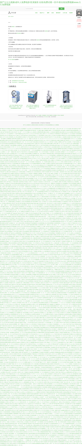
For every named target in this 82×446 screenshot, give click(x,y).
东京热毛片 (45, 368)
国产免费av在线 (9, 186)
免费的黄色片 (53, 168)
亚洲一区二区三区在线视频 (49, 357)
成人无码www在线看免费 (25, 199)
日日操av (67, 150)
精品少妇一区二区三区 (30, 168)
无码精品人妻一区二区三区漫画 (73, 241)
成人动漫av (52, 309)
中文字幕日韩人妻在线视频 (8, 433)
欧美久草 (42, 211)
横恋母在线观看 (45, 196)
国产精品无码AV (52, 251)
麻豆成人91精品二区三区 (33, 261)
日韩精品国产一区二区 (44, 256)
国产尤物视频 (50, 304)
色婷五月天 (41, 337)
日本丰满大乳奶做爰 (33, 213)
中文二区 (36, 297)
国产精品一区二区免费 (28, 166)
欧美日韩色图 (67, 153)
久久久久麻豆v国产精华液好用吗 (53, 403)
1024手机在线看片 (18, 190)
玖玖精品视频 (44, 387)
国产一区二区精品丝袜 (71, 347)
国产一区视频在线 (26, 186)
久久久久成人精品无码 (57, 383)
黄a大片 (9, 355)
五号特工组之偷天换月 (44, 438)
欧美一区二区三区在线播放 (46, 148)
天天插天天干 (32, 282)
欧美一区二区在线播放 (27, 229)
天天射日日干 (79, 193)
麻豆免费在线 (75, 128)
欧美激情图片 (14, 375)
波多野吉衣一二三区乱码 (37, 307)
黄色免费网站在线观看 (43, 302)
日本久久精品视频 (35, 363)
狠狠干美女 (56, 294)
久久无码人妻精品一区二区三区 (56, 256)
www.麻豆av (17, 378)
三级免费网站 (46, 291)
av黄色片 (16, 403)
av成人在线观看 (73, 259)
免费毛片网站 (47, 382)
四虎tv (63, 398)
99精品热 (51, 206)
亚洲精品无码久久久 (42, 355)
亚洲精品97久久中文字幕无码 (21, 292)
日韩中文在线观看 (27, 340)
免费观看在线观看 (51, 387)
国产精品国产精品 (76, 173)
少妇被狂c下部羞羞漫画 (35, 367)
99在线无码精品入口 (33, 135)
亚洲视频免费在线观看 (59, 352)
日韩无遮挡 (28, 377)
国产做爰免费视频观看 (51, 397)
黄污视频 (25, 269)
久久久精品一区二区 (36, 375)
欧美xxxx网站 (58, 309)
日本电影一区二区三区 (8, 334)
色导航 (10, 166)
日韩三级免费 (43, 259)
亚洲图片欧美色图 (68, 161)
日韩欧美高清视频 (11, 188)
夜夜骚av (16, 246)
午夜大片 (72, 175)
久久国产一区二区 (5, 335)
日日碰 (56, 408)
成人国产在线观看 (50, 418)
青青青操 (56, 246)
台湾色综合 (74, 269)
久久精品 (31, 266)
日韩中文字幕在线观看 (44, 249)
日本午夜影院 (51, 372)
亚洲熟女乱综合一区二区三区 (52, 284)
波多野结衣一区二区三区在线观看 (61, 262)
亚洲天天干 (48, 282)
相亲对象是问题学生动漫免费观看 (20, 204)
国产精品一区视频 (34, 236)
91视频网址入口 (73, 385)
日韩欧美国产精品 (37, 281)
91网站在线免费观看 (12, 243)
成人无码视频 (55, 287)
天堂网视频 (17, 397)
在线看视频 (2, 163)
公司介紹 (65, 12)
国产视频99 (74, 228)
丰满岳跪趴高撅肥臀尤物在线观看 (58, 132)
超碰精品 (57, 229)
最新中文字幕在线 (68, 339)
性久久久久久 (66, 433)
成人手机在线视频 (24, 312)
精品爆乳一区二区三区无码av (42, 301)
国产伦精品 (13, 213)
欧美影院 (51, 314)
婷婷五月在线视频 (63, 294)
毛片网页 (74, 339)
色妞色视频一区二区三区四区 (53, 322)
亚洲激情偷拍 (61, 314)
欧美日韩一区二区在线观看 (28, 402)
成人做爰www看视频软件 (48, 373)
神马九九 (27, 370)
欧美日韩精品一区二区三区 (25, 176)
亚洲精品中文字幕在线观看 (28, 137)
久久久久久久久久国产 (18, 420)
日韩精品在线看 (77, 324)
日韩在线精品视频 (17, 388)
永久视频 (55, 304)
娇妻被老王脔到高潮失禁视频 (61, 281)
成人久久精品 (21, 299)
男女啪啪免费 (55, 277)
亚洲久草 (13, 132)
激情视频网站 (36, 352)
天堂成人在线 (47, 135)
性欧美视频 (56, 296)
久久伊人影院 (12, 320)
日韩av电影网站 (38, 413)
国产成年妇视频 (74, 239)
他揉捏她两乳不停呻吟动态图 (40, 214)
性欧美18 (47, 327)
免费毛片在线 (30, 349)
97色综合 (33, 319)
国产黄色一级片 (21, 191)
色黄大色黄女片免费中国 (14, 193)
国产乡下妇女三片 (30, 441)
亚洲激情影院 (52, 339)
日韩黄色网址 (27, 236)
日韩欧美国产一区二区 (65, 279)
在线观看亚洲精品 (64, 272)
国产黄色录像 (23, 256)
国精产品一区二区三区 (32, 362)
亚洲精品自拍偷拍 (24, 249)
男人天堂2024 (23, 262)
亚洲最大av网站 (18, 352)
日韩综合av (32, 370)
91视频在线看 (71, 387)
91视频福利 (45, 372)
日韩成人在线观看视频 (18, 330)
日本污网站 (73, 180)
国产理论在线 (27, 244)
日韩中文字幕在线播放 (71, 408)
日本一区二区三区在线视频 (76, 279)
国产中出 (75, 440)
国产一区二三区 (7, 266)
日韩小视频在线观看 (24, 198)
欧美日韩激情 (28, 380)
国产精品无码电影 (47, 289)
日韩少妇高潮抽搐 (72, 183)
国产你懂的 (43, 163)
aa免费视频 (8, 138)
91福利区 (59, 203)
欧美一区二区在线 (61, 150)
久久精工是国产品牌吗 (17, 231)
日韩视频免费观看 (35, 420)
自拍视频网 (64, 203)
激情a (44, 153)
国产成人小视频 (6, 421)
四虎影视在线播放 (68, 314)
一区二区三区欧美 (42, 186)
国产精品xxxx (27, 335)
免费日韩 (18, 140)
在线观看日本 (72, 377)
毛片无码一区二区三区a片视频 (62, 350)
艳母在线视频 (17, 337)
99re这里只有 (38, 183)
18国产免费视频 (78, 426)
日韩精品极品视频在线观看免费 (56, 327)
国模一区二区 (52, 297)
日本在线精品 (69, 395)
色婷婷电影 (29, 188)
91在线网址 (21, 196)
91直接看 (39, 228)
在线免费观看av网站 (59, 357)
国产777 (65, 315)
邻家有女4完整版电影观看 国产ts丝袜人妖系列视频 (30, 193)
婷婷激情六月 (26, 277)
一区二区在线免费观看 (14, 249)
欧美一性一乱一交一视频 (26, 138)
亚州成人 (77, 365)
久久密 (72, 393)
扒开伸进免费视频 (51, 233)
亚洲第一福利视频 (10, 332)
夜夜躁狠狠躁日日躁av (59, 239)
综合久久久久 (18, 238)
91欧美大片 (6, 287)
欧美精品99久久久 (58, 228)
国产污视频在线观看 (50, 257)
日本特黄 (9, 175)
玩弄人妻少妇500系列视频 (68, 330)
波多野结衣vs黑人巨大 (11, 410)
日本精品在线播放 (25, 297)
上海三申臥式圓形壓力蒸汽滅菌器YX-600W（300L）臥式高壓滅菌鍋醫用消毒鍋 (15, 107)
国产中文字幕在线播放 (33, 397)
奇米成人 (5, 388)
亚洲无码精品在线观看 (6, 340)
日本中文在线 (5, 137)
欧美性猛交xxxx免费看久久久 (37, 226)
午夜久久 (64, 206)
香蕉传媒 (73, 271)
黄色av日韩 (36, 166)
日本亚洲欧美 (13, 421)
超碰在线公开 (42, 165)
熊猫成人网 (56, 234)
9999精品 (27, 223)
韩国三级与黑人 (7, 168)
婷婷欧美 (68, 349)
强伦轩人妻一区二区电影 (59, 425)
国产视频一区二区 (42, 362)
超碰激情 (2, 426)
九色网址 (48, 190)
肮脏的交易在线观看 (44, 274)
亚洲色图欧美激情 (19, 416)
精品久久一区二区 (18, 445)
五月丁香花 (68, 188)
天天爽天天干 (18, 135)
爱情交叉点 (64, 243)
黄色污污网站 (34, 234)
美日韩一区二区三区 (17, 186)
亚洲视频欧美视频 (27, 329)
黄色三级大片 (23, 345)
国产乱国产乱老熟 (67, 337)
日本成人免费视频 (72, 315)
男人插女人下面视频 (33, 251)
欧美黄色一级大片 (34, 335)
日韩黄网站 (51, 244)
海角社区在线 (8, 140)
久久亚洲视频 (6, 166)
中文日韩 (42, 218)
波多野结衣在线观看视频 (16, 257)
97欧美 (66, 178)
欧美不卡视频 (42, 180)
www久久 (28, 133)
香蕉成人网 (57, 191)
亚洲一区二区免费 (6, 315)
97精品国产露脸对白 (11, 229)
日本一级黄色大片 (48, 224)
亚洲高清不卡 (74, 402)
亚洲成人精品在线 (60, 168)
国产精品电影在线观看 (52, 441)
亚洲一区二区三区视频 (30, 339)
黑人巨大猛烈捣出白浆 (10, 135)
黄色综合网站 (22, 223)
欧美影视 (43, 392)
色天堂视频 (58, 188)
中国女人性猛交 (22, 405)
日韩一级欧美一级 (69, 398)
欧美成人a (53, 161)
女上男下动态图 (73, 218)
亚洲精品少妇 (58, 211)
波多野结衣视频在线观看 (22, 243)
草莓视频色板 (78, 262)
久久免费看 (25, 362)
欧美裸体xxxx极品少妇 (40, 282)
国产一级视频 (11, 151)
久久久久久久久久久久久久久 (44, 221)
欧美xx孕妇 (27, 180)
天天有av (59, 377)
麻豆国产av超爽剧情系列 (44, 297)
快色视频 (28, 209)
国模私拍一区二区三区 (49, 420)
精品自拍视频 (29, 140)
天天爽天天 (4, 438)
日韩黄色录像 (47, 243)
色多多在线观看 (9, 431)
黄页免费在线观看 (17, 183)
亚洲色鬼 (56, 373)
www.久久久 (38, 196)
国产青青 (8, 239)
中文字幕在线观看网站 (53, 302)
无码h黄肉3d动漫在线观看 (18, 395)
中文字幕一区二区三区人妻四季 (39, 178)
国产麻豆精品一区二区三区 (37, 357)
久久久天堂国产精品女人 (13, 407)
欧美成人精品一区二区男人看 (18, 360)
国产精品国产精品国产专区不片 (58, 254)
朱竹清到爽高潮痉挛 (6, 257)
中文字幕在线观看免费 (47, 277)
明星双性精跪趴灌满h (29, 408)
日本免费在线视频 (51, 325)
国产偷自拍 (41, 137)
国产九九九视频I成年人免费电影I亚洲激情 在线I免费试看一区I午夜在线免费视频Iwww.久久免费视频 (40, 3)
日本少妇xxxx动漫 (63, 360)
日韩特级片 (51, 141)
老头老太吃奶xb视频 (54, 382)
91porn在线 (63, 261)
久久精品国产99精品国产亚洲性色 (71, 219)
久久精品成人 (23, 274)
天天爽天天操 (5, 228)
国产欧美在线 (27, 226)
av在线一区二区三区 (60, 413)
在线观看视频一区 (34, 186)
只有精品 (56, 314)
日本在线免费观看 (59, 297)
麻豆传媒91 (24, 183)
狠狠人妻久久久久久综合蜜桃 (62, 231)
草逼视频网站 (67, 193)
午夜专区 (41, 393)
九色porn (54, 335)
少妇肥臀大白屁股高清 (50, 163)
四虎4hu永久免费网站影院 (66, 372)
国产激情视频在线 (47, 411)
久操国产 (75, 355)
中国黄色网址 (58, 325)
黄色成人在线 (21, 180)
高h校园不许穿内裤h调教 (52, 330)
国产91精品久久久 (72, 317)
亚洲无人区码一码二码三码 (20, 188)
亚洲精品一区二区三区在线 (54, 301)
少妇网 (9, 428)
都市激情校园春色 (66, 244)
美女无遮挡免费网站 (14, 405)
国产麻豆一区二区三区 (73, 231)
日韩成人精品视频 (37, 267)
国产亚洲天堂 (8, 163)
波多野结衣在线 (50, 317)
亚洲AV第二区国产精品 (63, 246)
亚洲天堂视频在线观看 (23, 305)
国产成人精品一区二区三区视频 (65, 234)
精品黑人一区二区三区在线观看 (41, 440)
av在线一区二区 (22, 301)
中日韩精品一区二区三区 (26, 357)
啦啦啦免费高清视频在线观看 (7, 418)
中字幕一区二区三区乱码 (46, 415)
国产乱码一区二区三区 (61, 335)
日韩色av (36, 337)
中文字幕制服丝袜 (57, 160)
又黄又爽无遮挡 (72, 383)
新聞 (48, 12)
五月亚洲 (66, 428)
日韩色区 (49, 185)
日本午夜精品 (15, 438)
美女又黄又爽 (51, 425)
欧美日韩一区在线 (17, 259)
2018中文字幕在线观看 (64, 259)
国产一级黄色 (27, 291)
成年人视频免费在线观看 (36, 238)
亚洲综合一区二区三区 (9, 385)
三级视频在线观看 (51, 229)
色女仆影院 (46, 158)
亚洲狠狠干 (2, 183)
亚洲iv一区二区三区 (68, 388)
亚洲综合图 (14, 216)
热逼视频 (31, 178)
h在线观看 (73, 302)
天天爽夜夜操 (13, 398)
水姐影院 (5, 296)
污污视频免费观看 (50, 165)
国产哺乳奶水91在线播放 (5, 128)
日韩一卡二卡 (72, 327)
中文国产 (56, 380)
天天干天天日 (29, 443)
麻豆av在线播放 (49, 259)
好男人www (25, 264)
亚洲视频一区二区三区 (49, 395)
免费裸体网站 (51, 421)
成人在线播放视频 (45, 281)
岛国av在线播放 (77, 340)
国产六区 (17, 132)
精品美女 (2, 385)
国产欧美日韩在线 (43, 425)
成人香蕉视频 (57, 183)
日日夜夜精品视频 (45, 238)
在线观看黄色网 (37, 128)
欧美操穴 (74, 133)
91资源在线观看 (56, 276)
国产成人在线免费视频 (56, 185)
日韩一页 (65, 256)
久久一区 (73, 206)
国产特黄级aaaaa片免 (21, 133)
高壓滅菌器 (18, 33)
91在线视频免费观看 (4, 299)
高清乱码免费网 (28, 153)
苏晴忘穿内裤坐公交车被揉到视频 (63, 163)
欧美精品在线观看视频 (9, 143)
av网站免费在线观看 (10, 319)
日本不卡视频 (28, 272)
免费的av (76, 166)
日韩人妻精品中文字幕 (48, 400)
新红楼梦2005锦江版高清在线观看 (62, 426)
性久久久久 (69, 203)
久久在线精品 (54, 411)
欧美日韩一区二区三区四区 (66, 221)
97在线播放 (50, 368)
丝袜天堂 (66, 344)
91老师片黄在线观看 (9, 362)
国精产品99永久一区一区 (8, 206)
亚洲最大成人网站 (39, 408)
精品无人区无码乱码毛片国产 (42, 435)
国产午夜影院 (20, 410)
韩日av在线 (20, 161)
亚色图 (74, 314)
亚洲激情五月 (78, 206)
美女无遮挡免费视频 (49, 223)
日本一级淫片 (44, 229)
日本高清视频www (41, 234)
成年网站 (40, 251)
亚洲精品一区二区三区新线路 (27, 320)
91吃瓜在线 (31, 198)
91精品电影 (30, 151)
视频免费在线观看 (19, 329)
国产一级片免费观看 (5, 254)
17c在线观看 (51, 151)
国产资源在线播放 (49, 234)
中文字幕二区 (69, 191)
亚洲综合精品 (35, 231)
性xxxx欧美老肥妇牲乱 (36, 171)
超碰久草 (7, 317)
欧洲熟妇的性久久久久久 (49, 337)
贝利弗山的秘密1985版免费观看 (33, 418)
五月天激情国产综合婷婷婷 (63, 435)
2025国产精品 (66, 362)
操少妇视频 (57, 292)
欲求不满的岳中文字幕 (13, 284)
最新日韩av (21, 403)
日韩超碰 (69, 421)
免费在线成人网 (9, 203)
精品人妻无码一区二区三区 (34, 264)
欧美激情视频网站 (18, 327)
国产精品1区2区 (43, 233)
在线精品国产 (7, 145)
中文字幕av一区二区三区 (17, 264)
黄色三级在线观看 (23, 284)
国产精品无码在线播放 (38, 266)
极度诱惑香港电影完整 (39, 175)
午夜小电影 (33, 380)
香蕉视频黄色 (66, 383)
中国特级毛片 (13, 261)
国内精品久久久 (32, 416)
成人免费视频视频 (59, 433)
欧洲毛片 (66, 415)
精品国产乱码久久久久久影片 (52, 345)
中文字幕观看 (16, 368)
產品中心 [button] (42, 12)
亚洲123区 (40, 291)
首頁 (36, 12)
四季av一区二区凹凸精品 (9, 292)
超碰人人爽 (4, 410)
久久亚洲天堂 (67, 431)
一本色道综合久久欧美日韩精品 (18, 426)
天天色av (63, 223)
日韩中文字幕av (21, 246)
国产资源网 (23, 140)
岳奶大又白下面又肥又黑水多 (73, 155)
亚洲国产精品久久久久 (10, 176)
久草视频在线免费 (66, 249)
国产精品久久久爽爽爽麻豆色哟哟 (39, 377)
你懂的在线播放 (60, 140)
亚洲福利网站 (29, 274)
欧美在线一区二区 (67, 133)
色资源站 (13, 251)
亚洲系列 (53, 271)
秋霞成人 (48, 132)
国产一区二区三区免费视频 (69, 329)
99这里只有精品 (72, 284)
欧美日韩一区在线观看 (65, 403)
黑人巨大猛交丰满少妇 (46, 390)
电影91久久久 (6, 378)
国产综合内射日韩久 (38, 320)
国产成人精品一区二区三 (15, 357)
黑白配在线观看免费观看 (52, 305)
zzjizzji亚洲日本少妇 (23, 239)
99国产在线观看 (43, 441)
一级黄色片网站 (36, 195)
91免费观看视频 (20, 350)
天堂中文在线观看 (47, 393)
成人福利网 (32, 314)
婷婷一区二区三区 (62, 304)
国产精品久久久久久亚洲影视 (36, 277)
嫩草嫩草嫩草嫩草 (43, 304)
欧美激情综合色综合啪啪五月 (53, 360)
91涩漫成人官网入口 (69, 441)
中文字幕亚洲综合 (66, 320)
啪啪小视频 (41, 130)
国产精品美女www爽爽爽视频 (15, 233)
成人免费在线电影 (58, 244)
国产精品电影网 (73, 150)
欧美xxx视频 (50, 160)
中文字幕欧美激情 (4, 428)
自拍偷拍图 (60, 287)
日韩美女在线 (16, 160)
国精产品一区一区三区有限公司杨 (57, 193)
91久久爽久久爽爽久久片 (69, 342)
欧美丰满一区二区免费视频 (20, 377)
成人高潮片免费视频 (27, 145)
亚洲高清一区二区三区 (36, 176)
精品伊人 (11, 228)
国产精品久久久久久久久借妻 (16, 402)
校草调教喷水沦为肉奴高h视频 (38, 426)
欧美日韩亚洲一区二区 (54, 195)
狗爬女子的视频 (15, 208)
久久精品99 (41, 236)
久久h (58, 355)
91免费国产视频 (10, 363)
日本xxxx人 (73, 138)
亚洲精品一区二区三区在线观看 (54, 166)
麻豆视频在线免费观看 (66, 393)
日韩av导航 (77, 236)
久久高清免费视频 (51, 155)
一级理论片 (23, 279)
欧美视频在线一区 (23, 206)
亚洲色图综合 (29, 304)
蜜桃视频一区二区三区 (8, 420)
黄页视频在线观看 (50, 239)
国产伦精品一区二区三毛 (51, 377)
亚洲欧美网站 (76, 266)
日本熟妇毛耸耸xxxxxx (37, 188)
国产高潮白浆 (77, 178)
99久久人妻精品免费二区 (56, 243)
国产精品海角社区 (69, 319)
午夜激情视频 (25, 233)
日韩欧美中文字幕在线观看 (32, 345)
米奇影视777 (52, 211)
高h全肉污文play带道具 (48, 349)
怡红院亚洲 (15, 166)
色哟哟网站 (11, 137)
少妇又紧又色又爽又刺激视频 (18, 185)
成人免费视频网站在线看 (12, 347)
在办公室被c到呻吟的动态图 (46, 150)
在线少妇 (47, 211)
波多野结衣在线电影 (15, 342)
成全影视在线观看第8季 (31, 279)
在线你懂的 (76, 201)
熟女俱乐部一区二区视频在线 (64, 208)
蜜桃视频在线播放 (15, 168)
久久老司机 (50, 201)
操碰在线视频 (29, 426)
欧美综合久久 (71, 178)
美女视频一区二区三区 (32, 206)
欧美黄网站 (70, 195)
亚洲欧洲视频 (27, 130)
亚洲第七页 (33, 244)
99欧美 (1, 342)
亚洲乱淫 (50, 365)
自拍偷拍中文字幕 (9, 183)
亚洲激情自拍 (29, 262)
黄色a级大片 (14, 373)
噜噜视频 (37, 360)
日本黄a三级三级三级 (33, 305)
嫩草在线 (5, 165)
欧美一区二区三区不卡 (72, 186)
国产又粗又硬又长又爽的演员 (57, 214)
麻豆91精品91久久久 (48, 405)
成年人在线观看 (16, 282)
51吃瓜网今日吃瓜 (14, 307)
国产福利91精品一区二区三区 (9, 329)
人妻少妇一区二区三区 (32, 204)
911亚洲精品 (63, 156)
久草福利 (49, 214)
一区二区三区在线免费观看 (66, 301)
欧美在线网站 (59, 249)
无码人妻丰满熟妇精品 (24, 266)
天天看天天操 (22, 408)
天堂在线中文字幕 (43, 310)
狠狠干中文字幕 (29, 334)
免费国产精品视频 (44, 416)
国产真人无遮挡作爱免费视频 (58, 180)
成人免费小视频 (77, 170)
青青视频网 (76, 160)
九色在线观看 (57, 151)
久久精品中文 (36, 378)
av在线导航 (13, 355)
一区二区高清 (61, 340)
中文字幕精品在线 (52, 140)
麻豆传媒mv (16, 214)
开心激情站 (71, 233)
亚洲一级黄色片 (16, 236)
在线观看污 (19, 216)
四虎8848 (76, 213)
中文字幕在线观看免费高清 (45, 430)
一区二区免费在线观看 (46, 161)
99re (66, 390)
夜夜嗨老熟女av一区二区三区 (28, 259)
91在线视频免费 (19, 219)
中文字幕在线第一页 (29, 191)
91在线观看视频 (41, 223)
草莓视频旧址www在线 (60, 257)
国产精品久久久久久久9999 (71, 254)
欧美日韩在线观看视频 (40, 433)
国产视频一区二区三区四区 (8, 349)
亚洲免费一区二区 (40, 292)
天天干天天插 (56, 312)
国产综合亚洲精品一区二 (15, 370)
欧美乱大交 (30, 239)
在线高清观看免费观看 (60, 271)
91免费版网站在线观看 (33, 216)
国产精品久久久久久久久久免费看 (42, 294)
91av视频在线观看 (40, 332)
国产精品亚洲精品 (45, 145)
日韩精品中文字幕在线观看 (48, 319)
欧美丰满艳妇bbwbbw (77, 203)
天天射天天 (31, 312)
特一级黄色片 (57, 395)
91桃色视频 (42, 327)
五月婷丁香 (4, 347)
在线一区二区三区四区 (57, 365)
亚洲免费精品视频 (73, 375)
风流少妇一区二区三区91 (29, 360)
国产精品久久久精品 (17, 425)
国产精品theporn (25, 135)
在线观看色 (77, 329)
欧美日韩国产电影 (48, 236)
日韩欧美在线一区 (13, 281)
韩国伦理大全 (64, 135)
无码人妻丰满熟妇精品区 (35, 296)
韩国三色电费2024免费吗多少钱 (60, 317)
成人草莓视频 (72, 286)
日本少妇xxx (16, 408)
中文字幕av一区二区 (34, 310)
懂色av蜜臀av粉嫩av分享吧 (50, 143)
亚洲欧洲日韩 (69, 276)
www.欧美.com (30, 128)
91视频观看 (36, 259)
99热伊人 (45, 201)
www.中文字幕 (3, 234)
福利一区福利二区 (67, 370)
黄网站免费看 (43, 239)
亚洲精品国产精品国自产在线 (28, 423)
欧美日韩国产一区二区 (19, 385)
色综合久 (67, 190)
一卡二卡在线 (20, 340)
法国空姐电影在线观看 (59, 153)
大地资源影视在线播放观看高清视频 (74, 156)
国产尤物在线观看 (27, 420)
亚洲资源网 (53, 402)
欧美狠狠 (13, 397)
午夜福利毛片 (32, 347)
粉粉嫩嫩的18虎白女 (21, 441)
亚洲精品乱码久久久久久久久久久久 (8, 148)
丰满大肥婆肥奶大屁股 (27, 231)
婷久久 (29, 269)
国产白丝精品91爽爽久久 (75, 145)
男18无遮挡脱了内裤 (13, 218)
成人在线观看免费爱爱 (14, 254)
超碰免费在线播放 (19, 286)
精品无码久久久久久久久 (38, 334)
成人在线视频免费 (30, 214)
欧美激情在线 (16, 296)
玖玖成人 (70, 390)
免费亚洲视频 (20, 166)
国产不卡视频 (25, 213)
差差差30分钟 (73, 320)
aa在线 (11, 274)
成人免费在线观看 (48, 385)
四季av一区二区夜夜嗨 (9, 214)
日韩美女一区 (66, 327)
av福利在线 (16, 322)
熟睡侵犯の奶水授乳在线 (63, 380)
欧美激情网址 (52, 332)
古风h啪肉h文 (18, 201)
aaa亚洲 (29, 428)
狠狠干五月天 (73, 163)
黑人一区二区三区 (69, 440)
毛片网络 (53, 344)
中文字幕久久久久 (8, 291)
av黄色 (14, 443)
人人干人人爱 (78, 151)
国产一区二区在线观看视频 (72, 243)
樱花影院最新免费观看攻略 (57, 388)
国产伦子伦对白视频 (54, 171)
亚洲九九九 (12, 378)
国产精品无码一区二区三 (75, 392)
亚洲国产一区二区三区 (13, 301)
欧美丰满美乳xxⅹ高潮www (33, 249)
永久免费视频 (31, 342)
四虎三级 (12, 403)
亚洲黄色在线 (27, 185)
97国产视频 (8, 373)
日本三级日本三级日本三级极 (40, 198)
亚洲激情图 (17, 279)
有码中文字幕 (64, 211)
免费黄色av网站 (14, 428)
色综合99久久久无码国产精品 (41, 407)
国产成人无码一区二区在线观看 (23, 314)
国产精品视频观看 (33, 223)
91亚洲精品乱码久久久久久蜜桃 (22, 367)
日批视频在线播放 (17, 297)
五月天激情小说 (69, 355)
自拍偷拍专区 (72, 350)
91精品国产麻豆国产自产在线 (50, 137)
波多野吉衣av (14, 191)
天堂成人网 (70, 201)
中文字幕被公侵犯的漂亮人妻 (49, 286)
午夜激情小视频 (44, 199)
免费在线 (72, 340)
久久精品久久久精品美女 (33, 181)
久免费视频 (58, 155)
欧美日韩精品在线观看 (5, 226)
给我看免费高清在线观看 (45, 370)
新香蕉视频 (41, 420)
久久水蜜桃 (10, 297)
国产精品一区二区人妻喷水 (64, 165)
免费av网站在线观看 (16, 138)
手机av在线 (14, 340)
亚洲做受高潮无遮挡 (21, 315)
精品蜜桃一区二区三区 (31, 301)
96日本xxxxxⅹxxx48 (31, 183)
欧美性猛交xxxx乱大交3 (31, 317)
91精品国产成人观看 (4, 171)
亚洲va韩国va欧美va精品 (54, 145)
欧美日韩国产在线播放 (41, 284)
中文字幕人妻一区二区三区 (37, 138)
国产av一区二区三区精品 (77, 224)
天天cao (32, 133)
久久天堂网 (60, 428)
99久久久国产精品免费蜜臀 (30, 196)
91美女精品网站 (24, 251)
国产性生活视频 (37, 390)
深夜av (23, 257)
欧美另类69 (77, 289)
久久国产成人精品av (76, 161)
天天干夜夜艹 (3, 387)
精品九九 (25, 413)
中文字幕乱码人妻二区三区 (71, 277)
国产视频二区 (77, 330)
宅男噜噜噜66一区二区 (8, 244)
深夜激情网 (45, 244)
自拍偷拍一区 (13, 335)
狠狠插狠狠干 (71, 428)
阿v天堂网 (76, 190)
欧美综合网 (16, 309)
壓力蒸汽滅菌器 (11, 59)
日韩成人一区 (7, 196)
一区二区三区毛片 (29, 430)
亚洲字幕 (46, 332)
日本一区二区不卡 (72, 196)
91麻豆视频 (9, 438)
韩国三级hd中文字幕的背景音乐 (21, 151)
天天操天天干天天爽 (13, 299)
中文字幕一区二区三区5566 (64, 175)
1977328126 (46, 116)
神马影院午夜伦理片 (31, 284)
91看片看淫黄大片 (43, 325)
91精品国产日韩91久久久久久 (41, 155)
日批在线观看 (10, 209)
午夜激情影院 (48, 269)
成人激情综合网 (41, 309)
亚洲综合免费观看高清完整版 (38, 443)
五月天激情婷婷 (64, 201)
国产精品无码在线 (28, 221)
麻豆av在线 (33, 315)
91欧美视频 (77, 438)
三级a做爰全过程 (54, 347)
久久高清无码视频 (44, 151)
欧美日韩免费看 (33, 309)
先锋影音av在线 (56, 219)
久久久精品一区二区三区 (35, 156)
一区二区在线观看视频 (39, 191)
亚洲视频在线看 (52, 188)
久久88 (7, 387)
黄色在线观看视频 (34, 254)
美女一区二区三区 (26, 141)
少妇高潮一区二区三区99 (18, 150)
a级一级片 (32, 440)
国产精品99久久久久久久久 (70, 140)
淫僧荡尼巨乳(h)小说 (48, 329)
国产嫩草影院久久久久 (49, 334)
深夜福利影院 (22, 294)
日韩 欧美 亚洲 (6, 193)
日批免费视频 (37, 150)
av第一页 (76, 319)
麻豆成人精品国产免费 (8, 259)
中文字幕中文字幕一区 (75, 443)
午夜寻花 (29, 158)
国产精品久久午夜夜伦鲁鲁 (12, 181)
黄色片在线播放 (34, 365)
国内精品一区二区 (35, 218)
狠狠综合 (17, 176)
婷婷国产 (64, 241)
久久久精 (47, 156)
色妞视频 (58, 272)
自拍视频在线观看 (31, 407)
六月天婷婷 (53, 135)
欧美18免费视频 (22, 393)
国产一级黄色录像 (71, 418)
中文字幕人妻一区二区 (45, 436)
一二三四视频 (26, 440)
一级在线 (59, 398)
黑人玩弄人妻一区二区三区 (70, 382)
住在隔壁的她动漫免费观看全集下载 (11, 199)
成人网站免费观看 (18, 137)
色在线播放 (58, 135)
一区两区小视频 (75, 309)
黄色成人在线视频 (66, 365)
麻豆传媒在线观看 (8, 426)
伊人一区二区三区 (35, 269)
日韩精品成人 (68, 239)
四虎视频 (13, 266)
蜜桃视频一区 (22, 380)
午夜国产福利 (58, 372)
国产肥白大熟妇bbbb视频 (29, 433)
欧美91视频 (20, 218)
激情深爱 (12, 430)
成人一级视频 (55, 269)
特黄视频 (18, 256)
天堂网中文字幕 (76, 398)
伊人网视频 (15, 289)
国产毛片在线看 (27, 344)
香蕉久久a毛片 (36, 304)
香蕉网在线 (22, 317)
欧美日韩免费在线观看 (69, 436)
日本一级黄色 (59, 402)
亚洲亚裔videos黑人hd (5, 249)
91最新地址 (69, 181)
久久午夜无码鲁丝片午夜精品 (63, 176)
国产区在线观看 (5, 320)
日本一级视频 (51, 183)
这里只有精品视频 (34, 141)
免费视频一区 (41, 173)
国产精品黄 (24, 352)
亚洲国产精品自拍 (55, 390)
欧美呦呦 (63, 440)
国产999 (1, 153)
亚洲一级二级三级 (65, 325)
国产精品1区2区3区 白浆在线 (36, 322)
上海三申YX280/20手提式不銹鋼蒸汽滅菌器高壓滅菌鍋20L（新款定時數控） (66, 107)
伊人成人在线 (72, 344)
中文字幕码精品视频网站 (8, 413)
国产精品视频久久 (26, 160)
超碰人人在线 (56, 128)
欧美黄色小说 (19, 383)
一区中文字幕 (54, 289)
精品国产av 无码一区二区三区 (33, 256)
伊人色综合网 (72, 262)
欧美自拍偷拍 (53, 190)
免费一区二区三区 (60, 143)
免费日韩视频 (53, 307)
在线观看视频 (13, 314)
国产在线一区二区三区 (64, 296)
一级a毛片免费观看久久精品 (14, 165)
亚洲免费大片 (77, 211)
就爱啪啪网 (15, 413)
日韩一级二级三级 (42, 305)
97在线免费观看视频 (72, 281)
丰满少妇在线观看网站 (24, 175)
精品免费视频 (13, 145)
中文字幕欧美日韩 (42, 208)
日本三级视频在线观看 (65, 138)
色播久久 (51, 130)
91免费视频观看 (76, 209)
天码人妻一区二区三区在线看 (65, 128)
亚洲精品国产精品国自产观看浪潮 (15, 178)
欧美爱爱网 (4, 170)
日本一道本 (39, 153)
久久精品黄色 (63, 418)
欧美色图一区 (45, 324)
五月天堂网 (11, 246)
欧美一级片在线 (18, 423)
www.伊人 (60, 330)
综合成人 (11, 271)
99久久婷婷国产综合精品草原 (57, 430)
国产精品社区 (19, 213)
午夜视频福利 (78, 403)
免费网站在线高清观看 (4, 286)
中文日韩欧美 (31, 390)
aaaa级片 (11, 156)
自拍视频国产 (24, 128)
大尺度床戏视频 (15, 163)
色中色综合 (37, 133)
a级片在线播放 (64, 368)
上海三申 (37, 115)
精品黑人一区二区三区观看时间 (11, 277)
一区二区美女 (47, 292)
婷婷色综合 (2, 135)
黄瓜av (45, 218)
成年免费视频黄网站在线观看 (74, 310)
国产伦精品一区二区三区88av (46, 219)
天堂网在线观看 (63, 421)
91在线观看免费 (56, 130)
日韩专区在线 (28, 307)
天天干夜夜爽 (63, 191)
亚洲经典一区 (22, 307)
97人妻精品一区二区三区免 (23, 347)
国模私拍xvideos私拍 (26, 400)
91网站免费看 (16, 156)
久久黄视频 (75, 221)
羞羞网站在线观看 (67, 137)
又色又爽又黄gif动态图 (24, 156)
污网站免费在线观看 (73, 299)
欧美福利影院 (41, 141)
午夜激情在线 (23, 165)
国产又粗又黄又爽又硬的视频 (19, 203)
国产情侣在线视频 (75, 357)
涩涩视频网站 (76, 195)
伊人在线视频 (5, 282)
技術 (53, 12)
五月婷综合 (78, 165)
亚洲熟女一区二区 (11, 415)
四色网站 (4, 239)
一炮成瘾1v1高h (27, 350)
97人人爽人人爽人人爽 (51, 186)
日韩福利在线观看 (53, 315)
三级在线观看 (41, 135)
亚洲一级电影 (55, 410)
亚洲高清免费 (57, 204)
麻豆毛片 (7, 161)
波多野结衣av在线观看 (61, 251)
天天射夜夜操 (7, 375)
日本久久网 (45, 279)
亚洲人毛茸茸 (19, 229)
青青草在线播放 (50, 246)
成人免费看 (58, 286)
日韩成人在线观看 (22, 349)
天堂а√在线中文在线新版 (9, 153)
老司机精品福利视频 (75, 370)
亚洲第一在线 (20, 224)
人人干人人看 (62, 324)
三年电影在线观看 (75, 141)
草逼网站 (68, 218)
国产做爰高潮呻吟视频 (32, 224)
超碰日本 (22, 322)
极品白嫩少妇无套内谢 (39, 203)
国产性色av (54, 267)
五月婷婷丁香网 (66, 307)
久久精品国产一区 (42, 397)
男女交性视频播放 (42, 428)
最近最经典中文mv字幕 (13, 195)
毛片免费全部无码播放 (46, 267)
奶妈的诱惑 (41, 261)
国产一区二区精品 (35, 160)
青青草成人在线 (63, 229)
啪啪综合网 (41, 216)
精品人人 (11, 198)
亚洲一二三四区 (28, 170)
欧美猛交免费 (70, 213)
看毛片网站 (24, 355)
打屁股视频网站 (76, 388)
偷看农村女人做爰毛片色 (73, 360)
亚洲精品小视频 (74, 251)
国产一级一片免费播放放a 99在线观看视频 (69, 204)
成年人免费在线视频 (25, 282)
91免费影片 (6, 400)
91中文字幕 (28, 315)
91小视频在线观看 (51, 218)
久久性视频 (72, 407)
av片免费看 (56, 319)
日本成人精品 (77, 287)
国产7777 (44, 322)
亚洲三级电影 (37, 398)
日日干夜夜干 (17, 221)
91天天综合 (5, 150)
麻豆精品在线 (26, 410)
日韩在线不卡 (77, 415)
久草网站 (18, 421)
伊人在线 (68, 206)
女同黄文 (7, 402)
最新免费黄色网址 (63, 387)
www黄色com (23, 392)
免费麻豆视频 (8, 339)
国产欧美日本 (39, 319)
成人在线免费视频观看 (68, 287)
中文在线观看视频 (70, 292)
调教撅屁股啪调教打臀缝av (46, 431)
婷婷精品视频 (22, 171)
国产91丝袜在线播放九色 (73, 291)
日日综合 (68, 373)
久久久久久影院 (52, 320)
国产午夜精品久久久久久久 (13, 345)
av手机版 (52, 191)
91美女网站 (31, 421)
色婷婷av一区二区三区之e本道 (32, 165)
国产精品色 (67, 168)
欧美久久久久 (61, 411)
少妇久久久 (72, 193)
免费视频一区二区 (65, 151)
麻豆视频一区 (32, 436)
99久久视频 (4, 382)
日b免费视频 (30, 281)
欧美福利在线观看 (57, 378)
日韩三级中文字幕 (37, 246)
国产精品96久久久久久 (76, 153)
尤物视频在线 (38, 161)
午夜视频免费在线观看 (69, 423)
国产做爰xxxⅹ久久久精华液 (21, 261)
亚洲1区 (51, 133)
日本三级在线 (72, 274)
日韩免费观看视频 (29, 271)
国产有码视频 (23, 168)
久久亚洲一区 (20, 269)
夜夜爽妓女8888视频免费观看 (19, 418)
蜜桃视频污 (59, 320)
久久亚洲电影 (63, 355)
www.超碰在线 (4, 209)
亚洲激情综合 (69, 266)
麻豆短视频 (3, 158)
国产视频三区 (47, 423)
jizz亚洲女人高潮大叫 (17, 372)
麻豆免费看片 (16, 274)
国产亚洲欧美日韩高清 (51, 355)
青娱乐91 (48, 208)
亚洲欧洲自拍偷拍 (30, 203)
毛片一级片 (15, 223)
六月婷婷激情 (52, 231)
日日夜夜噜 (50, 276)
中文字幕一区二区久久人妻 (37, 158)
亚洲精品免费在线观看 (35, 199)
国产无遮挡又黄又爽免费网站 (68, 438)
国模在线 (78, 274)
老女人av (25, 224)
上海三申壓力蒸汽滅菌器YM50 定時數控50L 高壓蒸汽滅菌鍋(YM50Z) (32, 107)
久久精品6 (25, 190)
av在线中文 (47, 340)
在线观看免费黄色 (26, 388)
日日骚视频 (34, 153)
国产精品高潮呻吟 (34, 201)
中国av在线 (16, 272)
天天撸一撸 (56, 421)
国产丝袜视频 (22, 163)
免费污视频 (71, 426)
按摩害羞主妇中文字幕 (58, 400)
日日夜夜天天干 (63, 312)
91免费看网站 (48, 299)
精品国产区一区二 (52, 407)
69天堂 (29, 233)
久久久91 (31, 368)
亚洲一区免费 (18, 320)
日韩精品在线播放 (46, 307)
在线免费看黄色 (8, 425)
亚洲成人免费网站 (58, 141)
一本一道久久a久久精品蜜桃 (64, 302)
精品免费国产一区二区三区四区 (38, 287)
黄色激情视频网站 (4, 195)
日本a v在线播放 (18, 400)
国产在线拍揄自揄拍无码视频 (67, 334)
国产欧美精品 (11, 322)
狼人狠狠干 (51, 173)
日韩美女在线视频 (22, 208)
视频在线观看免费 (15, 175)
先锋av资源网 (15, 310)
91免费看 (56, 349)
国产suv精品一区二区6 (39, 402)
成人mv (20, 160)
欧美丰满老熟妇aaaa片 (14, 171)
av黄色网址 (61, 431)
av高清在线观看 (43, 360)
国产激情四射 (21, 289)
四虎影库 (36, 137)
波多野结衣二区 (10, 221)
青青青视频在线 (58, 420)
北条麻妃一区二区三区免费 (12, 170)
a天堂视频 (21, 438)
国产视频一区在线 (41, 213)
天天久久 (26, 403)
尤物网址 (5, 188)
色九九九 (47, 141)
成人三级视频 (25, 372)
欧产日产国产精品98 (60, 190)
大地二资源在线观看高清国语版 (23, 373)
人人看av (38, 416)
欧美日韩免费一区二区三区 (37, 411)
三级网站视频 (69, 261)
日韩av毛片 (49, 198)
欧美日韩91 (63, 188)
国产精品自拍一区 (34, 130)
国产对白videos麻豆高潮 (12, 224)
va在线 (25, 143)
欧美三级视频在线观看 (63, 410)
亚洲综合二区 (49, 410)
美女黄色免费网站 (65, 377)
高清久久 (17, 266)
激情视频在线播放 (29, 246)
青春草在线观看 (54, 208)
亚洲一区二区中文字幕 (41, 185)
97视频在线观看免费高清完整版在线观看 (54, 392)
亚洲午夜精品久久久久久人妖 (46, 264)
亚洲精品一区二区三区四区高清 (11, 241)
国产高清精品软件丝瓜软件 (37, 140)
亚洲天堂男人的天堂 (45, 398)
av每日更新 (62, 130)
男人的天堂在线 (39, 244)
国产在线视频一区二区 (64, 158)
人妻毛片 (4, 186)
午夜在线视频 (36, 271)
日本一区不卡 (22, 170)
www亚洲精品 (30, 208)
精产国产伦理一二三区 (29, 150)
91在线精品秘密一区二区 (35, 415)
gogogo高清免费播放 (46, 170)
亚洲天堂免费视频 (72, 135)
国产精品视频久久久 (46, 209)
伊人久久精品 (25, 436)
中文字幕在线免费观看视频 (48, 262)
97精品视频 (9, 289)
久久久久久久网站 (60, 161)
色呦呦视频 (31, 337)
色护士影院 (10, 150)
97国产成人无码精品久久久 (76, 208)
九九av (15, 430)
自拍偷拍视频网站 (52, 176)
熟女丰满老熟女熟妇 (18, 143)
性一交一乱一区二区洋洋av (49, 272)
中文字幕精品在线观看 (27, 383)
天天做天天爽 (79, 271)
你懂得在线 (74, 304)
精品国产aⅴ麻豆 (69, 282)
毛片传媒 (46, 261)
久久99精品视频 (21, 430)
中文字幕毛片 (5, 297)
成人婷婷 (71, 435)
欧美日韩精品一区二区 (74, 325)
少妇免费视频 (38, 339)
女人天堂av (66, 385)
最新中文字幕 (45, 276)
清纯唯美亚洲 (41, 365)
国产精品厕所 (77, 441)
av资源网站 (6, 233)
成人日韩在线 (61, 178)
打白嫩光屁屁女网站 (50, 153)
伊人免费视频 (51, 228)
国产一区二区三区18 (74, 307)
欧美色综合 (16, 206)
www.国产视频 (52, 196)
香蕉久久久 (12, 416)
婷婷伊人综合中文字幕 (67, 228)
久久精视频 (75, 395)
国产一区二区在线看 (26, 425)
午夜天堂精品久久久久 (66, 198)
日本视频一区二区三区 (76, 198)
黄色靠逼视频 (63, 292)
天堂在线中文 (73, 257)
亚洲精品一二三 (52, 413)
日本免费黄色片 (70, 148)
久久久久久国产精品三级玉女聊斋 (22, 415)
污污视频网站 (78, 367)
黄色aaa (8, 234)
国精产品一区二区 (63, 213)
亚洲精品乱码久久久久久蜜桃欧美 (34, 392)
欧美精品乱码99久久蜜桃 (32, 143)
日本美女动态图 (67, 416)
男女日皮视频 (11, 141)
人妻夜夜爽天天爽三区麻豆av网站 (66, 171)
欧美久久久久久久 (18, 362)
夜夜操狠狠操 (50, 178)
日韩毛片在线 (16, 228)
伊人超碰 (22, 236)
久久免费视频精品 (57, 367)
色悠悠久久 (56, 199)
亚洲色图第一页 (36, 151)
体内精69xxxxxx (64, 310)
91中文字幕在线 (5, 284)
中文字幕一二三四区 (69, 425)
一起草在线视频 (47, 175)
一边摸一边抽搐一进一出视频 (6, 204)
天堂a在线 (69, 226)
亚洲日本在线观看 (45, 171)
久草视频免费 (49, 180)
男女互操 (11, 160)
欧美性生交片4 (31, 403)
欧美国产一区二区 (62, 408)
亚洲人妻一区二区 (34, 291)
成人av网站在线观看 (9, 272)
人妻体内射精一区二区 (54, 158)
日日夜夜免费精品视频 (70, 238)
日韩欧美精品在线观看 (24, 296)
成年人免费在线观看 (35, 425)
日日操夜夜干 (72, 151)
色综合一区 (6, 180)
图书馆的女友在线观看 (69, 411)
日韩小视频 (37, 436)
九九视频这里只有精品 (37, 262)
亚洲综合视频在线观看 (11, 219)
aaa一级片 (46, 140)
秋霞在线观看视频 (69, 413)
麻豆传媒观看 (9, 155)
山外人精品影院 (33, 132)
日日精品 (74, 420)
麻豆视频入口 (60, 137)
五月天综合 (26, 324)
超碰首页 (8, 365)
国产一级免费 (11, 352)
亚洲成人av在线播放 (24, 421)
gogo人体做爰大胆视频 (9, 327)
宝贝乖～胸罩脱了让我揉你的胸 (69, 345)
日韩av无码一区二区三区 (61, 226)
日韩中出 (61, 322)
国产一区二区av (53, 443)
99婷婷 (46, 166)
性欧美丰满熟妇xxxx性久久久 (17, 382)
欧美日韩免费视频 (68, 352)
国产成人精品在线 (70, 289)
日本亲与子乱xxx (20, 226)
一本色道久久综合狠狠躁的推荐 (59, 266)
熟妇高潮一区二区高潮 (50, 433)
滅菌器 (13, 26)
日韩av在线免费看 (7, 216)
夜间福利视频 (36, 430)
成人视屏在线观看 (29, 395)
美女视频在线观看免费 (55, 221)
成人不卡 (28, 309)
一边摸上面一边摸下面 (72, 368)
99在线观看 (78, 133)
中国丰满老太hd (36, 239)
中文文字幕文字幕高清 (34, 219)
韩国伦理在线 (34, 428)
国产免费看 (39, 206)
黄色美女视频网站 (11, 238)
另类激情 (11, 282)
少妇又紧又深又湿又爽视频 (57, 370)
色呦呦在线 (70, 256)
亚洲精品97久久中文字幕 (45, 271)
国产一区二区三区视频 (24, 132)
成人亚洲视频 (17, 312)
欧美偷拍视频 (23, 309)
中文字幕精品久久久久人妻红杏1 (15, 436)
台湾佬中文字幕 (54, 175)
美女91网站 (64, 181)
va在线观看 (51, 352)
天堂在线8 (73, 365)
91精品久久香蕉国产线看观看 (61, 332)
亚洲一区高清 (57, 418)
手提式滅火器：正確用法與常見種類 (19, 82)
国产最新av (72, 165)
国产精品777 (59, 241)
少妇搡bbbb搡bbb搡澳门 (74, 397)
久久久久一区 (61, 423)
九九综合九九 (45, 188)
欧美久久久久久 (30, 398)
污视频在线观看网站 (43, 160)
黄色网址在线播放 (42, 345)
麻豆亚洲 (70, 173)
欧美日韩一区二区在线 (56, 393)
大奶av (62, 209)
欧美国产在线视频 (9, 223)
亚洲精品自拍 (23, 214)
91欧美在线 (59, 186)
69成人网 (69, 251)
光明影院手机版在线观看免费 (72, 130)
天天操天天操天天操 (69, 324)
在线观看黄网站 (57, 223)
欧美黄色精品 (5, 218)
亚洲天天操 (4, 324)
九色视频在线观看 (40, 385)
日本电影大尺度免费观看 (53, 324)
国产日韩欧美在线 (4, 325)
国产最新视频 (13, 226)
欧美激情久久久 (62, 277)
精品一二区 (26, 322)
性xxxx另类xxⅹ (41, 143)
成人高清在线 (10, 324)
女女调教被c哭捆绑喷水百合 (6, 264)
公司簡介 (58, 115)
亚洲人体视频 (57, 440)
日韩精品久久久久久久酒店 (44, 344)
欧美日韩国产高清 (75, 137)
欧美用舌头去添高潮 (43, 254)
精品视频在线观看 (7, 342)
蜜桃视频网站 (27, 382)
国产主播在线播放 (37, 276)
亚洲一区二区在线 (52, 416)
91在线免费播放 (56, 310)
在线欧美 (22, 344)
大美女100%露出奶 (50, 296)
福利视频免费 (16, 198)
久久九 (80, 251)
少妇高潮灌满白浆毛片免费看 (8, 173)
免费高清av (35, 302)
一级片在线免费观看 (61, 289)
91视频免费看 (74, 312)
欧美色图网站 (10, 408)
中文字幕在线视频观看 (20, 443)
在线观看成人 (20, 145)
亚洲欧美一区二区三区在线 (24, 155)
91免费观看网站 (61, 441)
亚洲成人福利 (25, 216)
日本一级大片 (19, 287)
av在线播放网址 (77, 233)
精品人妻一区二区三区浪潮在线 (42, 241)
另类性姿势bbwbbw (25, 148)
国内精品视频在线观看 (37, 170)
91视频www (13, 367)
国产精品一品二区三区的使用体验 (43, 168)
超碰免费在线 (58, 218)
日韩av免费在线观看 (7, 185)
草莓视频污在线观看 (50, 426)
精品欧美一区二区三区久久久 (75, 272)
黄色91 (25, 390)
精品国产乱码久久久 (36, 145)
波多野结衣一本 (12, 133)
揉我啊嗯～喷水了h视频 (18, 324)
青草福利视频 (29, 195)
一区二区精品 (62, 319)
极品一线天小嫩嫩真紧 (9, 380)
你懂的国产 (52, 436)
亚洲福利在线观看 (37, 387)
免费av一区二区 (71, 367)
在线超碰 (7, 383)
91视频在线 (69, 229)
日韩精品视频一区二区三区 (57, 362)
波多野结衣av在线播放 (39, 312)
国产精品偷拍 (15, 155)
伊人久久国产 (53, 241)
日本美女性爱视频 (33, 228)
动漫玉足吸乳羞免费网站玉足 (43, 315)
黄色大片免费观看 (68, 214)
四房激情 (16, 349)
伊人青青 (72, 190)
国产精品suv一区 (45, 193)
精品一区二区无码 (72, 332)
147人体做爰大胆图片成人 (5, 208)
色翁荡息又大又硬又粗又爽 (44, 181)
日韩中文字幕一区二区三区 (27, 302)
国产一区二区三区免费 (76, 337)
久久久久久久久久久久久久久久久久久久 (52, 138)
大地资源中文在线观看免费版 (66, 199)
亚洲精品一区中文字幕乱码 (33, 243)
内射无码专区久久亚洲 (4, 405)
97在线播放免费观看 (35, 163)
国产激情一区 (60, 315)
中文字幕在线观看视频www (58, 385)
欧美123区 (14, 350)
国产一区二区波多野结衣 (44, 231)
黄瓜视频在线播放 (15, 262)
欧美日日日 (59, 375)
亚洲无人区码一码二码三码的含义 (11, 393)
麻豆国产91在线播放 (59, 344)
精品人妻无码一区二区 (44, 133)
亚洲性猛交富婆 (59, 416)
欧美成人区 (12, 392)
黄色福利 (59, 198)
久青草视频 (18, 302)
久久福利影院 (5, 246)
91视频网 (46, 130)
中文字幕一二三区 (7, 360)
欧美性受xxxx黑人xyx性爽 (6, 262)
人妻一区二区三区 (10, 344)
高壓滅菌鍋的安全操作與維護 (18, 80)
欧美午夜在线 (44, 183)
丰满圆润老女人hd (59, 337)
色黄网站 (2, 199)
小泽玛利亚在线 (64, 367)
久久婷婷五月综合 (44, 378)
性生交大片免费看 (14, 239)
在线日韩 (46, 421)
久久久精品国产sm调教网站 (32, 173)
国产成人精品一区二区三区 (63, 274)
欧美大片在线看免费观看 (5, 411)
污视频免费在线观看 (26, 238)
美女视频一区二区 (77, 297)
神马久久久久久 (6, 261)
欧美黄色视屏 (51, 440)
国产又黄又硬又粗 (42, 257)
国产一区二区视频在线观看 (18, 291)
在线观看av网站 (41, 340)
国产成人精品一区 (73, 296)
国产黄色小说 (42, 269)
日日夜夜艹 (61, 382)
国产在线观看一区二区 (24, 228)
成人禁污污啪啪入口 (53, 274)
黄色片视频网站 (20, 130)
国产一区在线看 (13, 158)
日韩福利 (53, 292)
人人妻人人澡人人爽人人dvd (52, 428)
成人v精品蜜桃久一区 (76, 181)
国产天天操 (72, 403)
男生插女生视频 (50, 204)
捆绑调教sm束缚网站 (34, 180)
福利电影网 (55, 178)
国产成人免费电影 (62, 373)
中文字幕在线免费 (44, 375)
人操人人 (43, 156)
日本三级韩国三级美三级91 (46, 128)
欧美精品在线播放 (54, 340)
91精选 (25, 181)
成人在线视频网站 (64, 183)
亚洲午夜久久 (61, 269)
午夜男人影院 (60, 307)
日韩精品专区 (50, 310)
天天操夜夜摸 (75, 276)
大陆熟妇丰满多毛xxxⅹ (17, 267)
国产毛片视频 (15, 305)
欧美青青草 (73, 431)
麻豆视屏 (55, 150)
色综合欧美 (45, 408)
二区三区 (66, 297)
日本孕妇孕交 (13, 315)
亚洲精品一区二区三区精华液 (68, 166)
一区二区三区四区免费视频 (74, 246)
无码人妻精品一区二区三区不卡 (50, 342)
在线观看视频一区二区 (38, 372)
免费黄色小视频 (76, 305)
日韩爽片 (64, 218)
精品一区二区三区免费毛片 (36, 209)
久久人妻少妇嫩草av (48, 312)
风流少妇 (14, 140)
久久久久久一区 (63, 363)
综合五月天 (18, 148)
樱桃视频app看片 (18, 141)
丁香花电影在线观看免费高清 (46, 367)
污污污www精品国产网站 (30, 241)
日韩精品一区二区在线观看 (39, 190)
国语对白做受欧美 (23, 431)
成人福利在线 (65, 299)
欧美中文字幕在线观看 (35, 388)
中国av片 (32, 175)
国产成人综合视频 (67, 400)
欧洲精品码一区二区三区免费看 (42, 314)
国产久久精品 (26, 219)
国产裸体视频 (12, 287)
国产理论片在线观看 (67, 141)
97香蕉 (69, 224)
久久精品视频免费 (20, 335)
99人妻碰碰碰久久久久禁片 (8, 337)
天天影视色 (42, 296)
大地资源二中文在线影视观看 (37, 272)
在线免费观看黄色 (65, 286)
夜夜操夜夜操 (63, 395)
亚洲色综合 (16, 344)
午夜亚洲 (62, 219)
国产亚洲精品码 (77, 425)
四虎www (23, 339)
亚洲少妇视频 (35, 289)
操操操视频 (2, 339)
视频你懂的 (60, 329)
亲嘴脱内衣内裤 (42, 335)
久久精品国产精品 (55, 282)
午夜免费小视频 (62, 282)
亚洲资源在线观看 (13, 161)
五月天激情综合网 (24, 397)
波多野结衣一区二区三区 (19, 332)
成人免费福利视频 (75, 143)
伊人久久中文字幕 (27, 218)
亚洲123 (57, 387)
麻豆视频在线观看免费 (56, 209)
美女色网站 (56, 405)
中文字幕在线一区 (23, 407)
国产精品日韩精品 (7, 191)
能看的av (32, 410)
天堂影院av (54, 198)
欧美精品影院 (56, 259)
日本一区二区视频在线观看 (9, 201)
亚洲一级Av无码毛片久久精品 (50, 203)
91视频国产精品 (35, 274)
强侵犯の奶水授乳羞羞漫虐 (72, 267)
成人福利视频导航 (74, 373)
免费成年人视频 (57, 181)
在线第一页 (78, 383)
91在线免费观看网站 (23, 428)
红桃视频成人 (73, 168)
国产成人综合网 (45, 176)
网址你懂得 (71, 415)
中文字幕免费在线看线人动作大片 (24, 375)
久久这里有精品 (45, 206)
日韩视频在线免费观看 (15, 411)
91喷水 (5, 181)
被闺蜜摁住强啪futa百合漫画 (54, 279)
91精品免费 (78, 284)
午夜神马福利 (57, 334)
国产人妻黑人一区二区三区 (58, 264)
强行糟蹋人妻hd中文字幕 (28, 276)
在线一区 (41, 201)
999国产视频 (63, 155)
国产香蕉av (12, 286)
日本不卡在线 (18, 251)
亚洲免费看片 (51, 408)
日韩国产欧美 (40, 383)
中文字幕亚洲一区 (62, 349)
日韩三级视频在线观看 (22, 158)
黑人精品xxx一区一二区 (57, 224)
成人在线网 (35, 221)
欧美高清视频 (77, 428)
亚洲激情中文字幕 (36, 229)
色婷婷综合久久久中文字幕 (37, 400)
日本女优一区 (51, 199)
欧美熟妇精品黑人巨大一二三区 (16, 387)
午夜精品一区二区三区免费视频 (52, 213)
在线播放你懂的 (10, 445)
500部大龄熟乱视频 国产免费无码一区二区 (59, 291)
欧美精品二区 (28, 163)
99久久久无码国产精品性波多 (74, 410)
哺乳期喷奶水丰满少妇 (15, 128)
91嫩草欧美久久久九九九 (69, 236)
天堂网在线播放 (8, 211)
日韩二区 (33, 435)
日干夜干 (61, 345)
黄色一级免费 (78, 292)
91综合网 (2, 272)
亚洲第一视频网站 (64, 195)
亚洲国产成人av (27, 330)
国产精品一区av (56, 368)
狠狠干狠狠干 (76, 191)
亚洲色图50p (7, 314)
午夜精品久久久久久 (60, 436)
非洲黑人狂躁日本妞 (38, 368)
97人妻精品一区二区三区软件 (62, 196)
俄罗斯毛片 (6, 198)
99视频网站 (19, 355)
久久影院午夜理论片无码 (28, 267)
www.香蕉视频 (62, 238)
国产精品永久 (47, 402)
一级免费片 (74, 226)
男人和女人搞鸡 (8, 443)
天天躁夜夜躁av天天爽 (58, 133)
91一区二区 (29, 352)
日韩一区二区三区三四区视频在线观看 (23, 363)
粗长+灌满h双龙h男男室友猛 (9, 423)
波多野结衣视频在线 (16, 339)
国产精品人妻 (67, 443)
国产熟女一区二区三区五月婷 (19, 209)
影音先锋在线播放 (14, 196)
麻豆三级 (8, 158)
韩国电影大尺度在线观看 (14, 317)
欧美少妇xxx (64, 186)
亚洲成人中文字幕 (13, 130)
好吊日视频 (37, 370)
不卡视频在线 (6, 403)
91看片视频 (77, 430)
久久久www (25, 416)
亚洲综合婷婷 (40, 286)
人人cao (52, 181)
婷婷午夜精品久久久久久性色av (6, 368)
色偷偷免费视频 (66, 392)
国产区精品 (13, 234)
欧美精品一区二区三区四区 (10, 256)
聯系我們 (58, 12)
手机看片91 (77, 418)
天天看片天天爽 (40, 380)
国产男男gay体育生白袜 (32, 286)
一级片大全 (67, 340)
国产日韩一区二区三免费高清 (19, 211)
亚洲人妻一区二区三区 (48, 380)
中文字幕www (68, 143)
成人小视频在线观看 (42, 330)
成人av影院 (20, 277)
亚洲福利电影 (10, 296)
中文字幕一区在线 (35, 233)
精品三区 (47, 173)
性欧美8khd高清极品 (5, 281)
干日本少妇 (35, 208)
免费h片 (76, 393)
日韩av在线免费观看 (26, 201)
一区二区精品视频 (67, 216)
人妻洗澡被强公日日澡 (22, 281)
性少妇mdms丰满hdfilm (75, 176)
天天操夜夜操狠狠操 (48, 266)
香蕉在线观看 (5, 190)
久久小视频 (69, 185)
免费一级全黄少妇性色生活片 (49, 226)
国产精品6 (17, 392)
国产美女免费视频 (20, 325)
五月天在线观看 (61, 443)
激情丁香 (56, 165)
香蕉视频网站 (79, 302)
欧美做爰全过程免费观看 (57, 170)
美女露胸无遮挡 (73, 322)
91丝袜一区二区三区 (36, 211)
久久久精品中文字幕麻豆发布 (71, 223)
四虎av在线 (11, 190)
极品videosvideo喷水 (39, 342)
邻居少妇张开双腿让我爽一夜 (17, 365)
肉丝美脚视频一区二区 (42, 204)
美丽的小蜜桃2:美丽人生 (41, 317)
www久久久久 (74, 188)
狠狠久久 (56, 329)
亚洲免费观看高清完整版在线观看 (46, 363)
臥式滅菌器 (55, 115)
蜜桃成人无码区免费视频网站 (38, 329)
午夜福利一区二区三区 (38, 349)
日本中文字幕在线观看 (63, 284)
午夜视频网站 (58, 233)
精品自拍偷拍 (30, 190)
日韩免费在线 (20, 440)
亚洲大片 (40, 289)
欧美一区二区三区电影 (19, 153)
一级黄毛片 (48, 362)
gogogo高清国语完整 (74, 349)
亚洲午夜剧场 (46, 320)
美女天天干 (70, 297)
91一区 (24, 286)
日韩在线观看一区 (73, 380)
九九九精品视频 (19, 234)
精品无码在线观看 (76, 214)
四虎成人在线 (44, 228)
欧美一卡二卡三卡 (28, 299)
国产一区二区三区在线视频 (28, 161)
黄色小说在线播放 (19, 319)
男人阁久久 (47, 443)
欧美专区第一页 (65, 233)
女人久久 (27, 310)
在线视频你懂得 (34, 330)
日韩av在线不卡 (8, 372)
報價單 (71, 12)
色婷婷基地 (21, 181)
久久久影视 (67, 257)
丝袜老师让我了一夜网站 (40, 403)
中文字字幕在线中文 (65, 145)
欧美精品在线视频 (57, 201)
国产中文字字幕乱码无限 (57, 299)
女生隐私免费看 (68, 264)
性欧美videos (10, 388)
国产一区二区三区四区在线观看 (68, 378)
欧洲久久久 (75, 234)
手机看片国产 (12, 383)
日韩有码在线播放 (22, 195)
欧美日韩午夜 (58, 156)
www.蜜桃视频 (9, 236)
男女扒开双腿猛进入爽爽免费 (58, 415)
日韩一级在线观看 (22, 304)
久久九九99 (58, 407)
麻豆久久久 (65, 224)
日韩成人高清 (71, 211)
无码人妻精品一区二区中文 (25, 435)
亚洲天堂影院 (25, 178)
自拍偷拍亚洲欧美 (26, 327)
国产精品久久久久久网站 (26, 411)
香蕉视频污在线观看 (30, 294)
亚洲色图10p (4, 221)
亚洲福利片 (3, 224)
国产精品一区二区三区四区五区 (36, 382)
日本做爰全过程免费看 (44, 352)
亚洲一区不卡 (52, 249)
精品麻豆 (32, 297)
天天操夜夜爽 (41, 224)
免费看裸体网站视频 (41, 132)
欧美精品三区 (47, 191)
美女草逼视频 (39, 279)
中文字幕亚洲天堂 (76, 390)
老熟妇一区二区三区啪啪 (25, 254)
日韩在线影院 (61, 342)
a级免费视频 (41, 166)
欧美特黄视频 (68, 180)
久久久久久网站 (36, 431)
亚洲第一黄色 (49, 287)
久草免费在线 (28, 171)
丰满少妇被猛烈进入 (66, 402)
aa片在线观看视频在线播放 (58, 236)
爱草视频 (32, 155)
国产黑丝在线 (37, 441)
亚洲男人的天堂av (58, 206)
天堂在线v (44, 246)
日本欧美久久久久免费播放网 (57, 216)
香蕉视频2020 (68, 271)
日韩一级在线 (22, 272)
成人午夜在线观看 (76, 264)
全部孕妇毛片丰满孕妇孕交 (20, 173)
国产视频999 (45, 413)
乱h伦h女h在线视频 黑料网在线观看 (72, 132)
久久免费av (52, 156)
